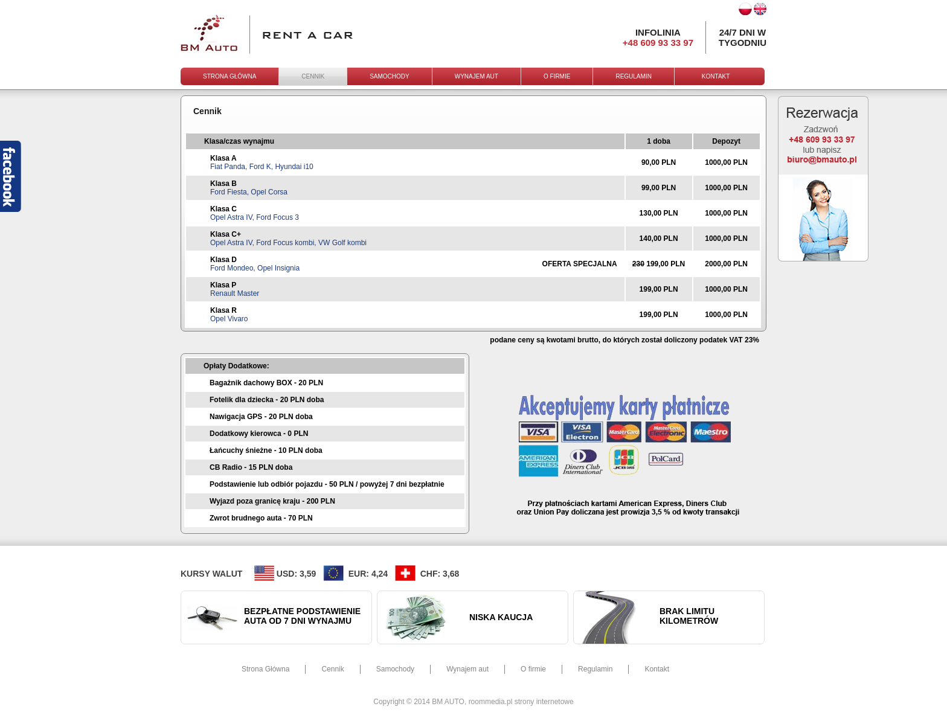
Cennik (332, 669)
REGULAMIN (633, 76)
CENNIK (312, 76)
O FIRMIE (557, 76)
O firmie (533, 669)
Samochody (395, 669)
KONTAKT (716, 76)
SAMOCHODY (389, 76)
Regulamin (595, 669)
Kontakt (656, 669)
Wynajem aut (467, 669)
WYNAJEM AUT (476, 76)
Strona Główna (265, 669)
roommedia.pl (491, 701)
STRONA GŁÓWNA (229, 76)
